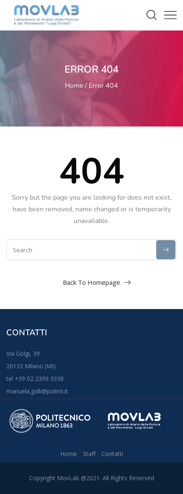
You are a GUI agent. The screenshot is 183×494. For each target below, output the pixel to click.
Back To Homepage (91, 282)
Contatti (112, 454)
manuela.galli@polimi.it (37, 391)
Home (74, 85)
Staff (89, 454)
